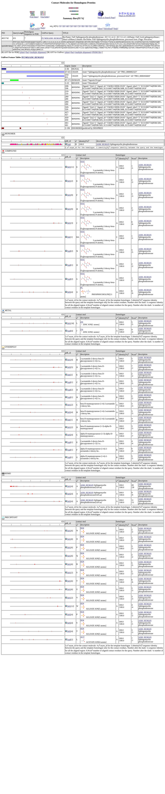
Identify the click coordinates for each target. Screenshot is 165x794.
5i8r (67, 239)
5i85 (68, 294)
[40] (67, 26)
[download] (108, 29)
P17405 (45, 38)
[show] (100, 29)
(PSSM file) (97, 54)
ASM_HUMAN (54, 38)
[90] (86, 26)
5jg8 (68, 146)
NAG (82, 164)
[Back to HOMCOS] (127, 15)
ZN (81, 324)
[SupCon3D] (35, 28)
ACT (82, 639)
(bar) (27, 54)
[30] (63, 26)
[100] (95, 26)
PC (81, 290)
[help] (42, 27)
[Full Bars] (34, 16)
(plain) (22, 54)
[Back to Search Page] (106, 17)
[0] (60, 26)
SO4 (82, 530)
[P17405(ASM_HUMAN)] (32, 59)
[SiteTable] (44, 16)
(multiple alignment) (38, 54)
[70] (79, 26)
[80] (83, 26)
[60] (75, 26)
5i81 (68, 169)
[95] (90, 26)
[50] (71, 26)
